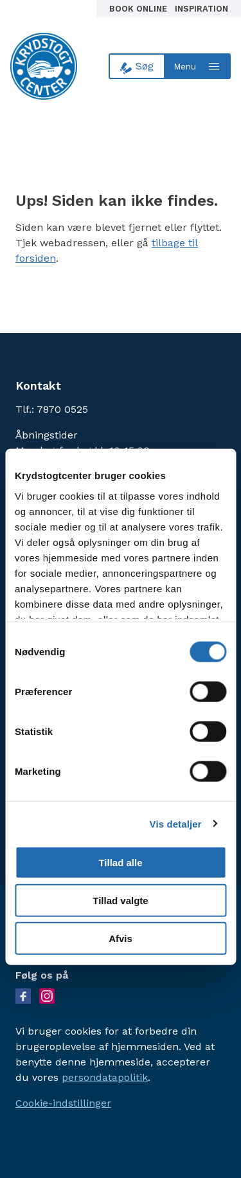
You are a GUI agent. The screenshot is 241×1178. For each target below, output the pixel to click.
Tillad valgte (120, 900)
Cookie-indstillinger (63, 1103)
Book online (139, 9)
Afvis (120, 937)
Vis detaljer (176, 823)
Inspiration (201, 9)
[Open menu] (198, 66)
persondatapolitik (105, 1077)
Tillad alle (120, 862)
